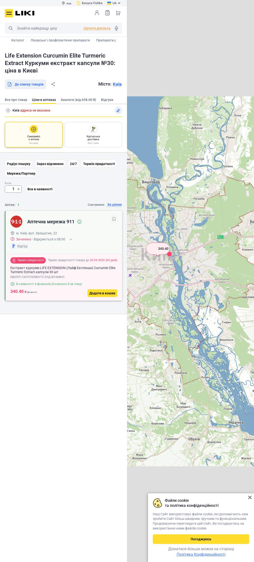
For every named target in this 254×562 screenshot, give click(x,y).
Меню (9, 13)
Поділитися (53, 84)
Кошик (118, 13)
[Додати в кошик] (102, 293)
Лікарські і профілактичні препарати (60, 40)
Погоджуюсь (201, 539)
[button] (157, 254)
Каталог (17, 40)
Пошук (10, 28)
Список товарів (107, 13)
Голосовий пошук (116, 28)
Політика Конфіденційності (201, 554)
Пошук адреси (8, 110)
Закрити (250, 497)
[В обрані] (114, 219)
